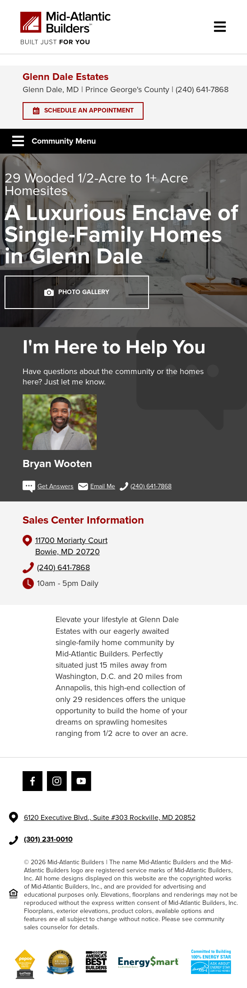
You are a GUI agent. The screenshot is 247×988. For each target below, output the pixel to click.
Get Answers (48, 486)
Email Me (96, 486)
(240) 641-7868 (146, 486)
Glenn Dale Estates (66, 76)
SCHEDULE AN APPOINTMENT (83, 110)
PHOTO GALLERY (76, 292)
